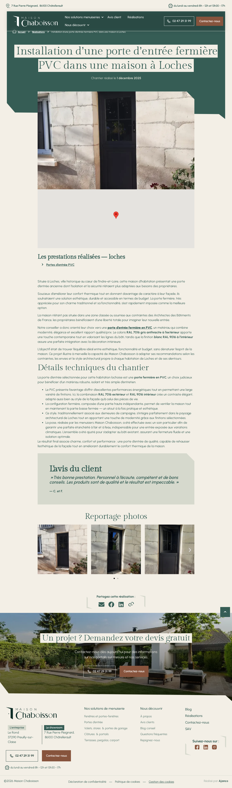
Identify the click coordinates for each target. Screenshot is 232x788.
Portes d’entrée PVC (60, 265)
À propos (146, 716)
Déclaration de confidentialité (87, 781)
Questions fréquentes (153, 734)
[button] (116, 215)
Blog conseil (147, 728)
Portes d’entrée (93, 722)
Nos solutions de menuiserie (104, 708)
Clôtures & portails (96, 734)
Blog (188, 709)
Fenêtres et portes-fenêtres (101, 716)
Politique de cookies (127, 781)
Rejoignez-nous (150, 740)
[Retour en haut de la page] (225, 612)
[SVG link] (35, 21)
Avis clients (147, 722)
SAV (188, 729)
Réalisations (193, 716)
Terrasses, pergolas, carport (101, 740)
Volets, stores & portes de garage (105, 728)
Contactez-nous (197, 722)
